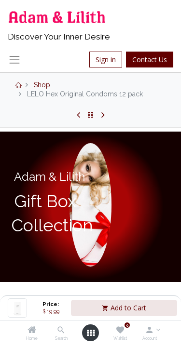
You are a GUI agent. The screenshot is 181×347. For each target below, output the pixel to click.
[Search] (61, 330)
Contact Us (149, 59)
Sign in (106, 59)
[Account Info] (149, 330)
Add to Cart (124, 307)
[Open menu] (91, 333)
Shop (42, 85)
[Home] (32, 330)
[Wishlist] (120, 330)
